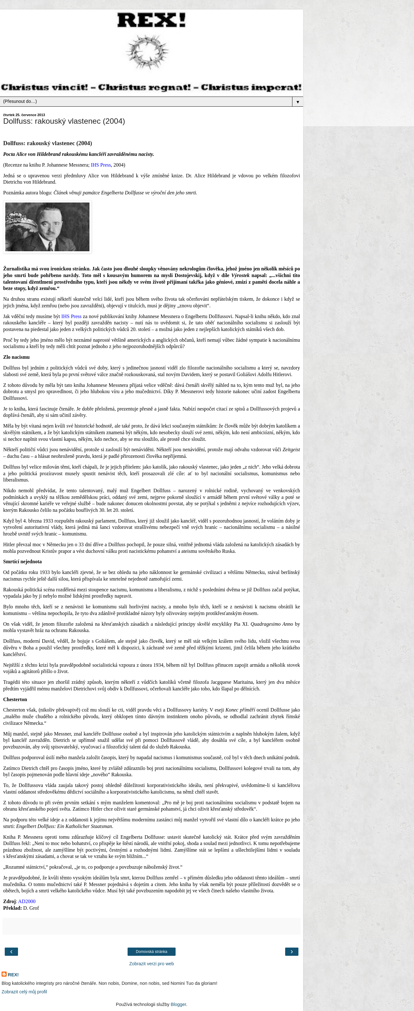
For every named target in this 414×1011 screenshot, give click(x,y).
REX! (13, 974)
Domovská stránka (151, 951)
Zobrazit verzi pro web (151, 963)
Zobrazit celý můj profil (24, 991)
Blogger (178, 1004)
